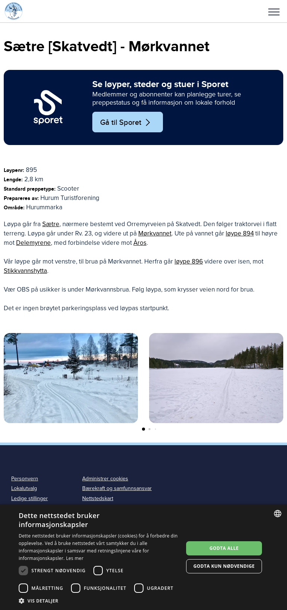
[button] (274, 11)
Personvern (24, 478)
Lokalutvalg (24, 488)
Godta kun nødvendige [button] (223, 566)
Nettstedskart (97, 498)
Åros (139, 243)
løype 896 (189, 261)
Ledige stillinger (29, 498)
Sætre (50, 224)
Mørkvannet (155, 233)
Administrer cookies (105, 478)
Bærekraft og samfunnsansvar (117, 488)
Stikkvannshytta (25, 271)
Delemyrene (33, 243)
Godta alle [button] (223, 548)
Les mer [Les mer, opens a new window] (75, 558)
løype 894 (240, 233)
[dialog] (143, 557)
